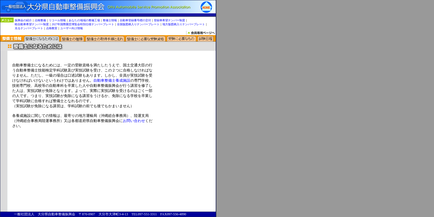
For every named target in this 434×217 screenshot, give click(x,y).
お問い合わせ (134, 121)
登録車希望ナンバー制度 (169, 20)
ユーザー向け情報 (71, 28)
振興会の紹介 (23, 20)
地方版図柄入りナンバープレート (183, 24)
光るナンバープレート (29, 28)
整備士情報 (110, 20)
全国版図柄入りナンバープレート (138, 24)
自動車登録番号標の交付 (135, 20)
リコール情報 (57, 20)
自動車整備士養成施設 (111, 80)
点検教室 (51, 28)
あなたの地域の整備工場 (84, 20)
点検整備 (40, 20)
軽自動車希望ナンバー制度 (32, 24)
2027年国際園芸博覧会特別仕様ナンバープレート (83, 24)
